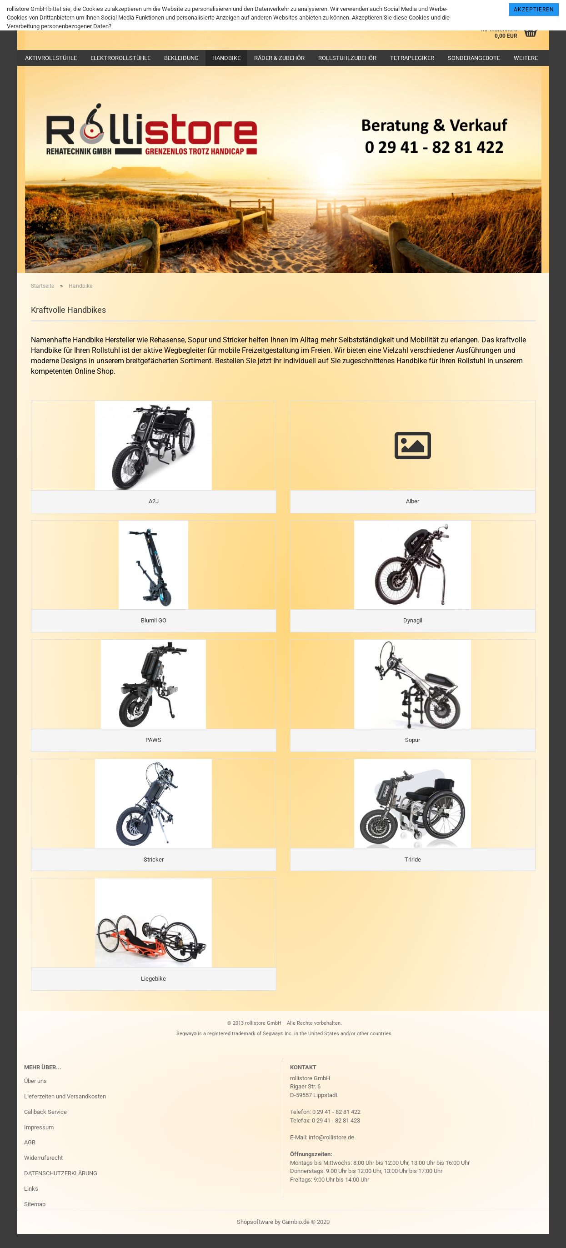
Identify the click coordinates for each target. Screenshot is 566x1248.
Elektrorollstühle (120, 58)
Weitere (526, 58)
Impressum (39, 1141)
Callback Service (45, 1126)
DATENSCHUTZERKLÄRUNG (60, 1187)
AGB (29, 1156)
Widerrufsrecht (43, 1172)
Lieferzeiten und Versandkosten (65, 1111)
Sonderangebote (474, 58)
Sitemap (34, 1218)
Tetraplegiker (412, 58)
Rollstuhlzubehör (347, 58)
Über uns (35, 1095)
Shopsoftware (255, 1236)
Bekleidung (181, 58)
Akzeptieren (534, 9)
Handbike (226, 58)
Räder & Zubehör (279, 58)
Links (31, 1203)
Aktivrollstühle (51, 58)
